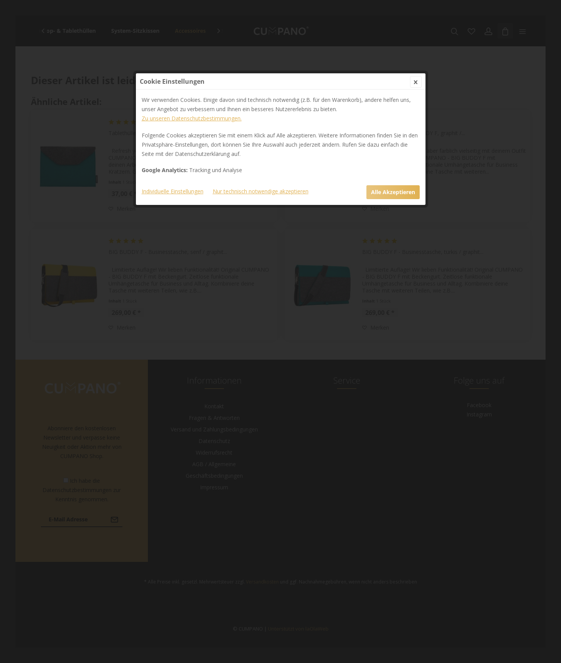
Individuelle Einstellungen (172, 191)
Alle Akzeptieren (393, 192)
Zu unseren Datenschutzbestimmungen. (192, 118)
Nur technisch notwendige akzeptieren (260, 191)
